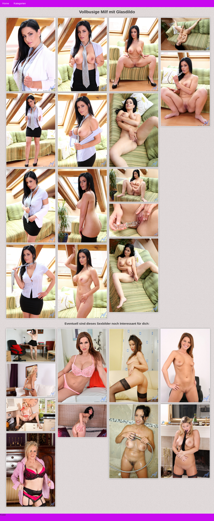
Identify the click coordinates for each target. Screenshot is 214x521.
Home (5, 3)
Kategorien (20, 3)
